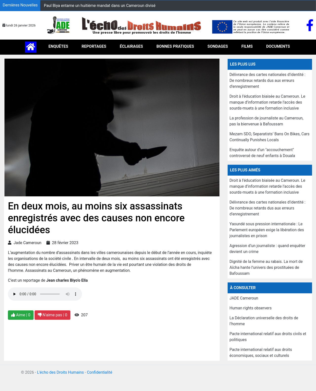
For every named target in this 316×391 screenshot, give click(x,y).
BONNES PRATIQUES (175, 46)
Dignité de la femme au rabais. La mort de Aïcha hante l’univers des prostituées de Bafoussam (266, 267)
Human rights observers (251, 308)
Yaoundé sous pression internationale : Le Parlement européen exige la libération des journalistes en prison (267, 230)
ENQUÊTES (58, 46)
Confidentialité (99, 372)
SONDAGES (217, 46)
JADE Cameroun (244, 298)
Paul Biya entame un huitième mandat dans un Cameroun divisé (100, 5)
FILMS (247, 46)
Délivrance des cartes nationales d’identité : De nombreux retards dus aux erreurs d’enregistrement (268, 80)
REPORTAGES (94, 46)
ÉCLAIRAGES (131, 46)
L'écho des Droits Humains (60, 372)
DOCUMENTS (278, 46)
